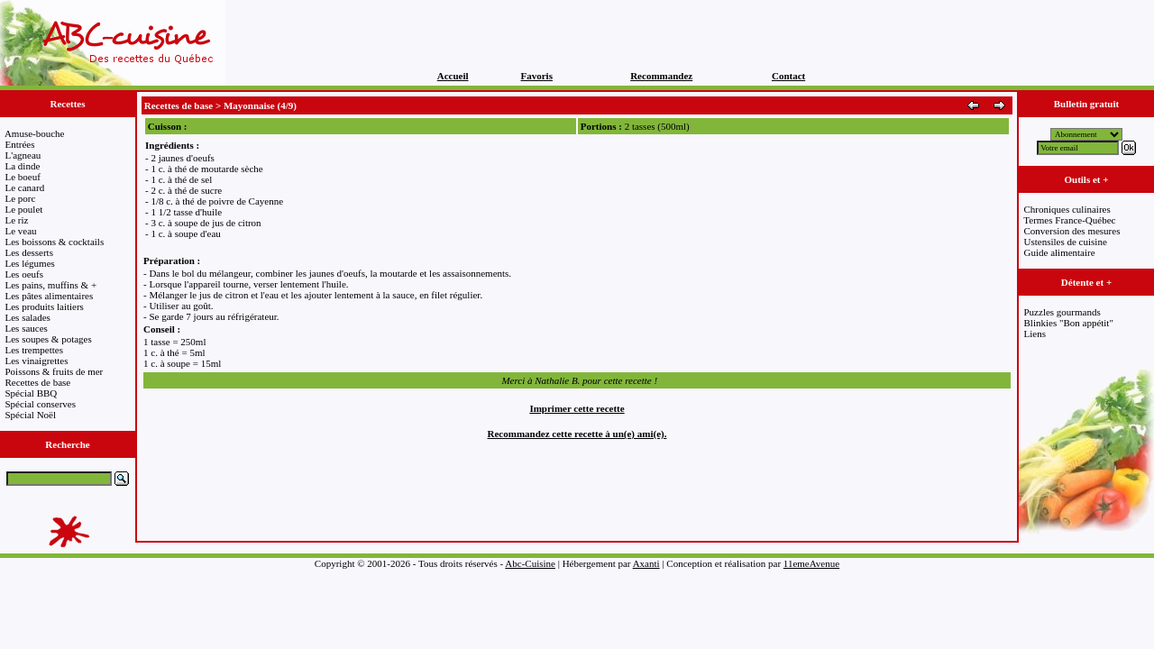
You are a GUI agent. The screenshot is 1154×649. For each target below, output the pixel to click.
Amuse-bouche (35, 133)
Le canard (25, 187)
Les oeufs (24, 274)
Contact (788, 75)
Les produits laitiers (44, 306)
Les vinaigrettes (37, 360)
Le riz (17, 220)
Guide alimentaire (1059, 252)
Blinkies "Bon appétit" (1068, 322)
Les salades (27, 317)
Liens (1035, 333)
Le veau (21, 230)
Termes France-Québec (1069, 220)
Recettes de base (38, 382)
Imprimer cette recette (576, 408)
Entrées (20, 144)
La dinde (23, 165)
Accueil (453, 75)
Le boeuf (23, 176)
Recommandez (661, 75)
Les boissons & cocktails (55, 241)
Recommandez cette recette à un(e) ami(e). (577, 433)
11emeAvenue (811, 563)
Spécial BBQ (31, 393)
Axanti (646, 563)
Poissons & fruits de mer (54, 371)
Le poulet (24, 209)
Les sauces (26, 328)
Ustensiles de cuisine (1065, 241)
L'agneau (23, 155)
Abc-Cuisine (530, 563)
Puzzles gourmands (1062, 311)
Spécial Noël (31, 414)
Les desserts (29, 252)
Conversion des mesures (1072, 230)
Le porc (20, 198)
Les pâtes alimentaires (49, 295)
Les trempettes (34, 349)
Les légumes (30, 263)
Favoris (537, 75)
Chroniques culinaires (1067, 209)
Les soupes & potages (48, 339)
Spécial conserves (41, 403)
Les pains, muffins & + (51, 284)
